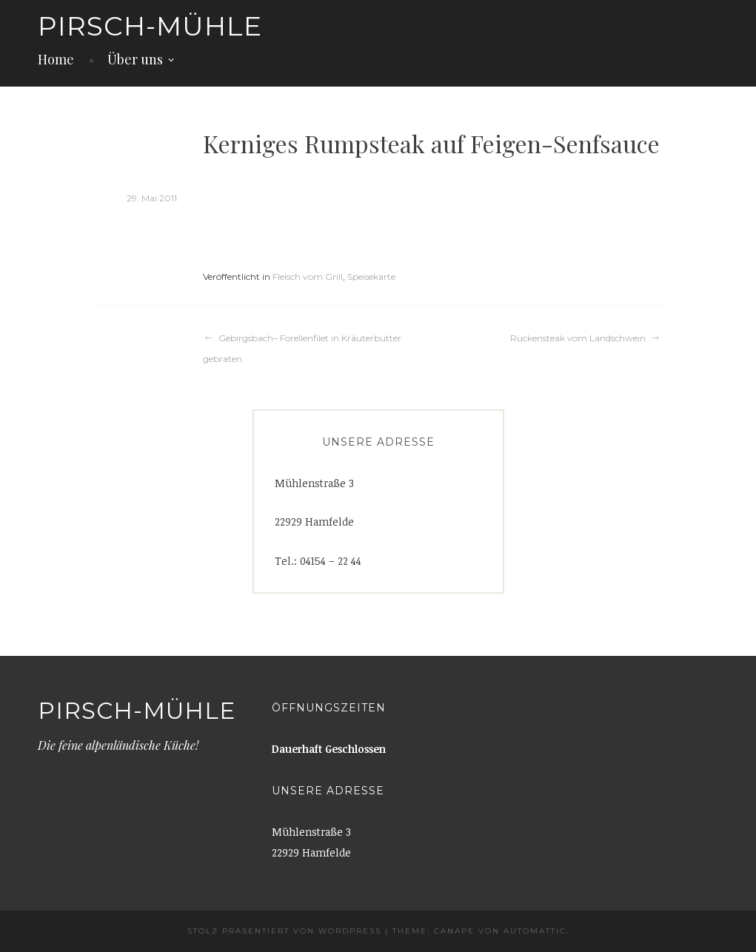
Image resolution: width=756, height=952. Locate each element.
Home (56, 59)
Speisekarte (371, 276)
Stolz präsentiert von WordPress (284, 931)
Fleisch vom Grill (307, 276)
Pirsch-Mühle (150, 26)
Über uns (135, 59)
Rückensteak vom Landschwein (578, 337)
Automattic (535, 931)
